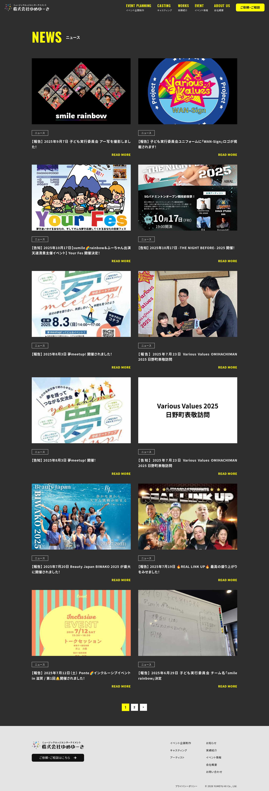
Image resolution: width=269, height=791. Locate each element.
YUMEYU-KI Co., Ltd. (225, 786)
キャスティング (178, 750)
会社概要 (211, 765)
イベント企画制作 (180, 743)
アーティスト (177, 757)
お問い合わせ (214, 772)
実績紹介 (211, 750)
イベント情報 (214, 757)
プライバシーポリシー (186, 786)
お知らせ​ (211, 743)
